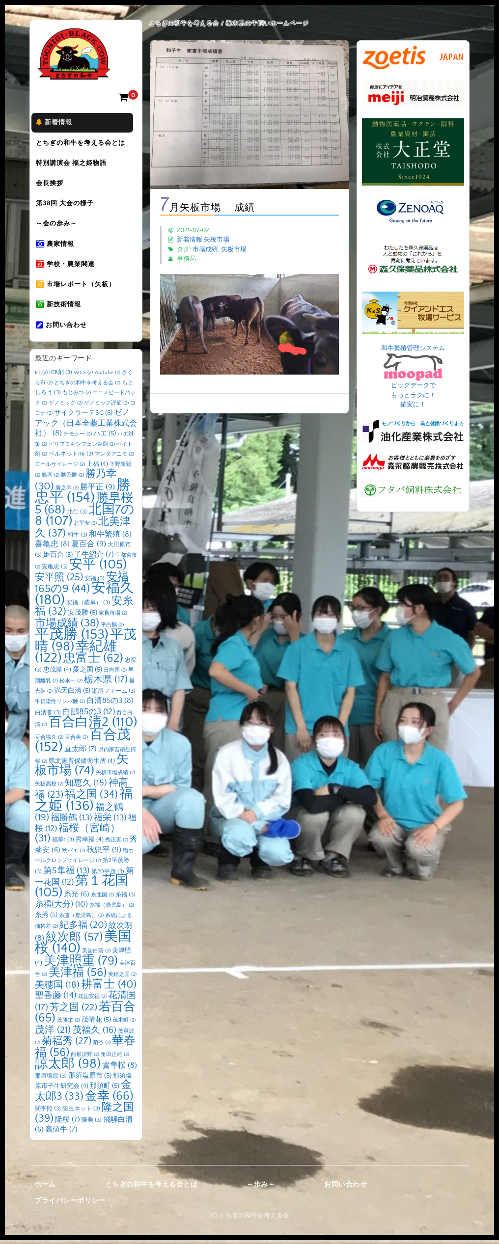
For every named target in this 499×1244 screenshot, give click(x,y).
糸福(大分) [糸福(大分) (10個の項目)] (61, 908)
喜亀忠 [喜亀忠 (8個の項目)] (52, 548)
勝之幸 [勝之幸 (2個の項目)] (67, 491)
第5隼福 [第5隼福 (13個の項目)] (66, 874)
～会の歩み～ (60, 226)
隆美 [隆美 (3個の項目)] (92, 1123)
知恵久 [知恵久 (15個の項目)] (86, 786)
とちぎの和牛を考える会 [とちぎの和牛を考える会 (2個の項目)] (87, 386)
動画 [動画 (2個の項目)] (50, 479)
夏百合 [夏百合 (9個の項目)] (88, 547)
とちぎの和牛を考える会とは (84, 143)
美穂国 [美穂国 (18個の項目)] (57, 988)
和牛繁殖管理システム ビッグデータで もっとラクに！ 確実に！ (413, 376)
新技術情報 (62, 308)
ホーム (45, 1188)
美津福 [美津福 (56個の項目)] (78, 976)
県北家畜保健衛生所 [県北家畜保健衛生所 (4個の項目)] (82, 764)
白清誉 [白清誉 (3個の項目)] (48, 716)
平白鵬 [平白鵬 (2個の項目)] (112, 628)
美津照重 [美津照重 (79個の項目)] (81, 964)
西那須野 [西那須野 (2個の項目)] (85, 1058)
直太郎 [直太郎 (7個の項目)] (80, 753)
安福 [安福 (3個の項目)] (94, 582)
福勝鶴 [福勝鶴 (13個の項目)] (71, 822)
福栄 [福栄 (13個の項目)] (110, 822)
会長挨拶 (53, 185)
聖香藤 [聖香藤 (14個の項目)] (56, 999)
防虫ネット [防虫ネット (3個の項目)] (81, 1112)
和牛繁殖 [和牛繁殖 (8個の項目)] (110, 538)
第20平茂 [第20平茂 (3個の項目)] (107, 875)
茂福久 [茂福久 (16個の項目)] (94, 1033)
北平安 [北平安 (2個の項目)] (85, 527)
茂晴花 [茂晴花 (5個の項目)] (96, 1024)
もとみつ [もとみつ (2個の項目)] (76, 397)
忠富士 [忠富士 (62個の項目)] (93, 662)
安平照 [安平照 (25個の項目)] (59, 580)
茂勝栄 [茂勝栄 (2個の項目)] (68, 1024)
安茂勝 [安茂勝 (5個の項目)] (82, 617)
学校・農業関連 (69, 267)
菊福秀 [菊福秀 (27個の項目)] (66, 1045)
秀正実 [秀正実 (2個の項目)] (116, 844)
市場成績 (205, 249)
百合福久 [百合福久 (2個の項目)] (49, 741)
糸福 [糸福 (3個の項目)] (125, 898)
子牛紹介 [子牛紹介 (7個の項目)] (94, 558)
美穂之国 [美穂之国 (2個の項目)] (122, 978)
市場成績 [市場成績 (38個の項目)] (67, 627)
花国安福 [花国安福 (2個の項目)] (92, 1000)
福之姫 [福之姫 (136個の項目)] (84, 803)
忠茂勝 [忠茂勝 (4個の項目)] (57, 673)
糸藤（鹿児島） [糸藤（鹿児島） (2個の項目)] (81, 919)
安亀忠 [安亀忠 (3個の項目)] (55, 571)
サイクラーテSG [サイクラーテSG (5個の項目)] (83, 417)
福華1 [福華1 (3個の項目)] (63, 843)
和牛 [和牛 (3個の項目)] (77, 538)
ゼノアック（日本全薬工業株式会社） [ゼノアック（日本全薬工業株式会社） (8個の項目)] (86, 426)
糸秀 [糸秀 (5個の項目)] (46, 918)
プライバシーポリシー (70, 1205)
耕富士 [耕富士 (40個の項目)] (109, 988)
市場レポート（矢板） (79, 288)
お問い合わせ (65, 329)
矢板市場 (216, 239)
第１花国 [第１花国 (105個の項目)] (81, 890)
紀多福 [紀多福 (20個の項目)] (83, 928)
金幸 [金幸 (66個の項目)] (109, 1099)
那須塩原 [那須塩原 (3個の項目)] (51, 1079)
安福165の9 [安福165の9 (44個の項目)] (82, 586)
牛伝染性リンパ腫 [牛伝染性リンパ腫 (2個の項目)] (60, 705)
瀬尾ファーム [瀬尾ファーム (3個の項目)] (114, 694)
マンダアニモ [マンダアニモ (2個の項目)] (114, 458)
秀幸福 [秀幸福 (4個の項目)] (90, 843)
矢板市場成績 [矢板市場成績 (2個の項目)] (115, 777)
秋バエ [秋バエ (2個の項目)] (73, 854)
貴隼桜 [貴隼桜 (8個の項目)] (119, 1069)
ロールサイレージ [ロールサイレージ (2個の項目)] (60, 468)
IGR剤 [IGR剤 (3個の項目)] (60, 376)
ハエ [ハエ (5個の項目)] (104, 437)
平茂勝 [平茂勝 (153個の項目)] (72, 638)
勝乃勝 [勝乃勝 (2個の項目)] (72, 479)
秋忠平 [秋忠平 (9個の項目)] (103, 853)
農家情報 (59, 246)
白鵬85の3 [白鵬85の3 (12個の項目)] (88, 715)
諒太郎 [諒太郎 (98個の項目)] (68, 1067)
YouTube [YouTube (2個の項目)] (107, 376)
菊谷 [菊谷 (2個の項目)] (102, 1047)
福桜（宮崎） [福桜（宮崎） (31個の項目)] (77, 837)
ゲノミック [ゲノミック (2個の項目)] (66, 406)
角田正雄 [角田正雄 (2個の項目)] (115, 1058)
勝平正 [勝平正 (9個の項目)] (97, 490)
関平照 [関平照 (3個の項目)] (48, 1112)
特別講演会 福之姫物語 (75, 164)
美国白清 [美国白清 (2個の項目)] (96, 955)
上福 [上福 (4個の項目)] (97, 467)
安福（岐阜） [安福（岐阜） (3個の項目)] (88, 606)
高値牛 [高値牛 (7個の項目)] (61, 1133)
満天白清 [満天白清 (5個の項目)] (72, 694)
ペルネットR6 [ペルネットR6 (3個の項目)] (71, 458)
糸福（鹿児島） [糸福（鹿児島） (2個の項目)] (111, 909)
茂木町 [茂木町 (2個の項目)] (124, 1024)
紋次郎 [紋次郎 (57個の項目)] (74, 940)
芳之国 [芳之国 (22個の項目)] (73, 1010)
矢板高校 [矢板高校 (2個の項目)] (49, 787)
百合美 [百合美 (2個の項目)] (76, 741)
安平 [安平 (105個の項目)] (98, 568)
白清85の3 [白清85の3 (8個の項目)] (110, 705)
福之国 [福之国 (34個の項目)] (91, 799)
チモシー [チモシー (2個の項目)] (77, 438)
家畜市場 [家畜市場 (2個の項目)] (113, 617)
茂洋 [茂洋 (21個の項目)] (53, 1033)
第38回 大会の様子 (69, 205)
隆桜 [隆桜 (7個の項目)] (67, 1123)
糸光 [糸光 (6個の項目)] (76, 898)
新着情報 (58, 123)
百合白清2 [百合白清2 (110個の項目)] (93, 726)
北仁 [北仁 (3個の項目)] (77, 515)
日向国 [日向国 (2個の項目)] (115, 673)
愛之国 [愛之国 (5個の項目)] (87, 673)
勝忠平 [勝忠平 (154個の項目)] (83, 495)
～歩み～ (261, 1188)
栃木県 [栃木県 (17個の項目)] (106, 683)
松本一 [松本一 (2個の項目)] (71, 685)
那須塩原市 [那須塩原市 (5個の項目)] (89, 1079)
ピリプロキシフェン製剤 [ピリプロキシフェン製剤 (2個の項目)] (82, 448)
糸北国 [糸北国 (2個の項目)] (102, 898)
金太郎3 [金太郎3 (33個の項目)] (83, 1095)
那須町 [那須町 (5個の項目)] (104, 1090)
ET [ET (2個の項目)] (41, 376)
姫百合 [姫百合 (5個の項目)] (58, 558)
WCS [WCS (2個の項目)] (83, 376)
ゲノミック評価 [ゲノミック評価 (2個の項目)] (106, 406)
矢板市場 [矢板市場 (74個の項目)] (82, 769)
